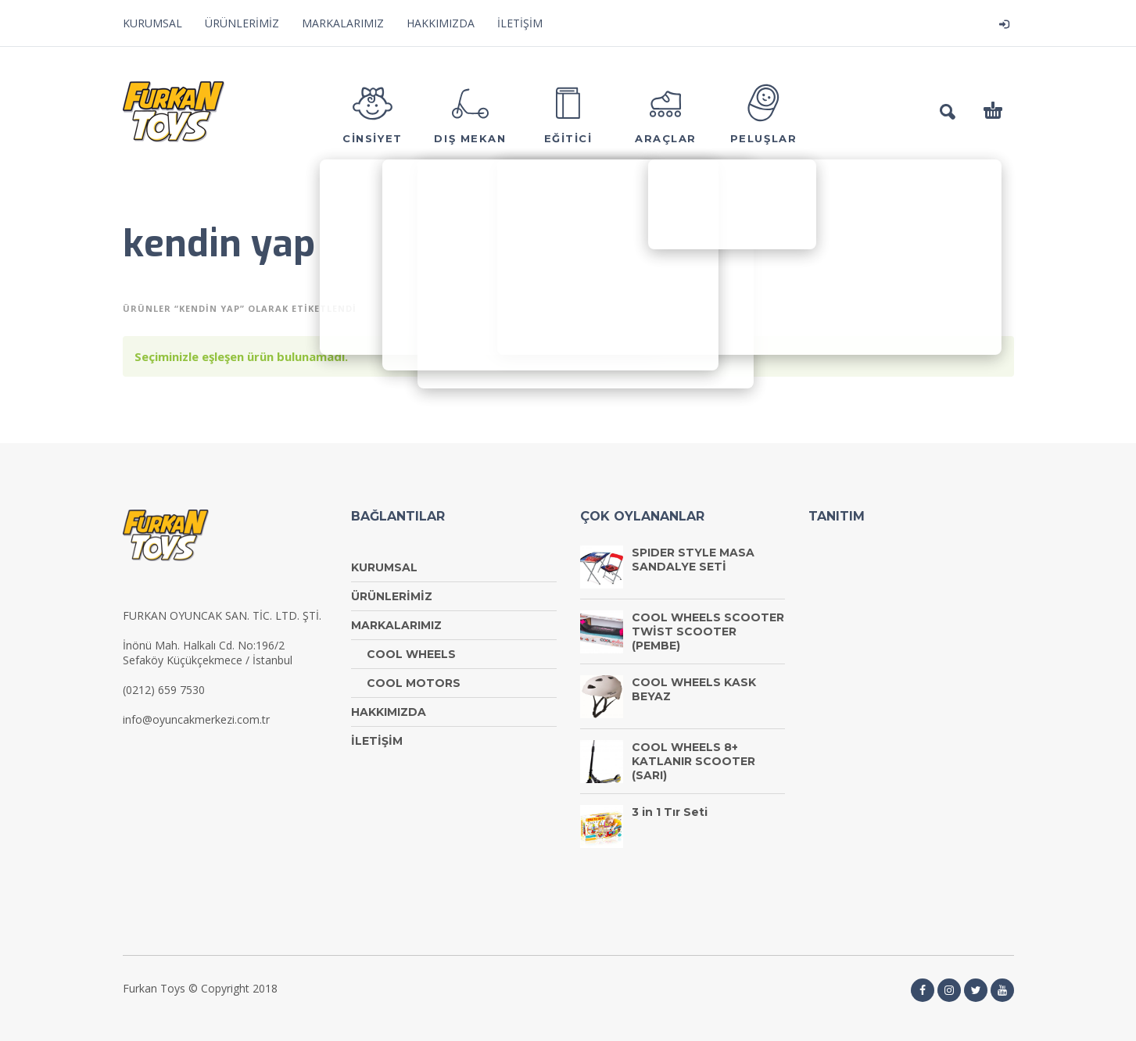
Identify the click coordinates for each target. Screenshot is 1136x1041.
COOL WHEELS (411, 654)
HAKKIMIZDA (441, 23)
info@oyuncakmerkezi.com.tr (196, 719)
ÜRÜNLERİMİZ (242, 23)
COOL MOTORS (413, 683)
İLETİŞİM (520, 23)
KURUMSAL (152, 23)
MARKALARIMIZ (343, 23)
